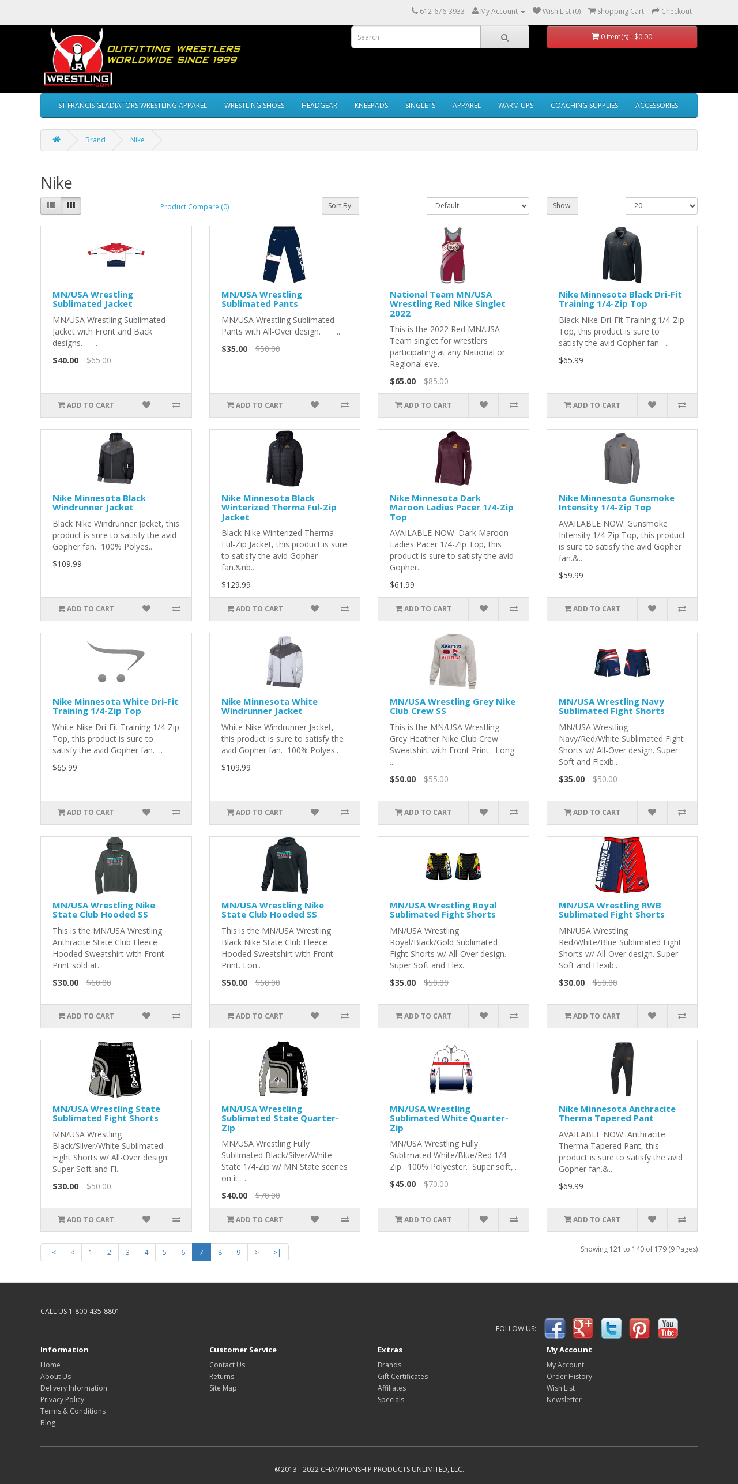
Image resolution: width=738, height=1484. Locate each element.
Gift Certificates (403, 1376)
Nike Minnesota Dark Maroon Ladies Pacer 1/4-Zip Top (452, 507)
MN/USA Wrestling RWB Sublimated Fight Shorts (612, 910)
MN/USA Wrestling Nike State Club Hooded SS (103, 910)
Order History (569, 1376)
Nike (137, 140)
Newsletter (564, 1399)
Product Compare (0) (194, 207)
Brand (95, 140)
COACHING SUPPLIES (584, 105)
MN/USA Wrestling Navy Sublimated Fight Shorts (612, 706)
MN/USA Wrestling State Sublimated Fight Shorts (106, 1113)
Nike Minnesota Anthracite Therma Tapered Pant (617, 1113)
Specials (391, 1399)
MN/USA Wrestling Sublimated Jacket (92, 299)
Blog (47, 1422)
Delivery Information (73, 1388)
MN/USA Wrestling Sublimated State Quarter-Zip (280, 1118)
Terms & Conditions (73, 1411)
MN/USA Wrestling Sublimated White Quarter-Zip (449, 1118)
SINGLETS (420, 105)
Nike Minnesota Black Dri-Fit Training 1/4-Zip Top (620, 299)
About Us (55, 1376)
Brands (389, 1365)
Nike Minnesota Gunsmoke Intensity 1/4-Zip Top (617, 502)
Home (50, 1365)
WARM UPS (515, 105)
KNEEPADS (371, 105)
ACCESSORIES (656, 105)
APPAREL (467, 105)
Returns (221, 1376)
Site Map (223, 1388)
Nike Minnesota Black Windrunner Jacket (99, 502)
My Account (565, 1365)
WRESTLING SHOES (254, 105)
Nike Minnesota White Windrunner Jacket (269, 706)
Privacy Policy (62, 1399)
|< (52, 1252)
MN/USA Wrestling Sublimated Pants (261, 299)
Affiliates (392, 1388)
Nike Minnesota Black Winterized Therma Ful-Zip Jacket (279, 507)
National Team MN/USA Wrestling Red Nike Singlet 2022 (448, 303)
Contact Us (227, 1365)
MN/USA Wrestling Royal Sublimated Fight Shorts (443, 910)
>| (277, 1252)
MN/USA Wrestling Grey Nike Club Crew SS (452, 706)
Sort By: (340, 206)
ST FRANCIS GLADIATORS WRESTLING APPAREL (132, 105)
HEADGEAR (319, 105)
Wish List (561, 1388)
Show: (562, 206)
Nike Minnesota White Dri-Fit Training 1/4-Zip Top (115, 706)
